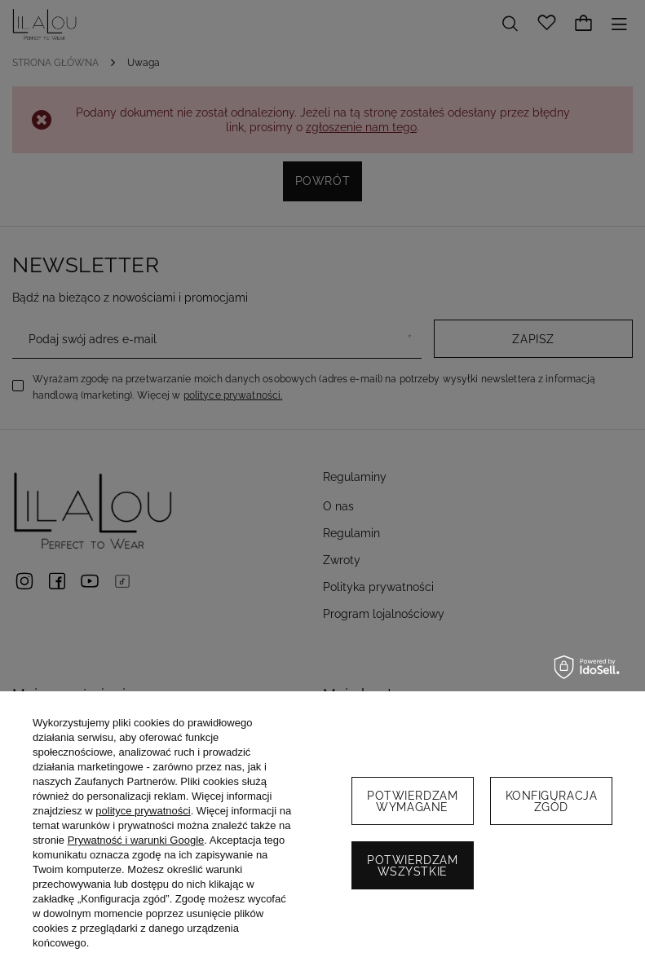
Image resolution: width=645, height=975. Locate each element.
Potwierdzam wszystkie (412, 866)
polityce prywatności (142, 811)
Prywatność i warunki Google (136, 840)
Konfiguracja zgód (552, 801)
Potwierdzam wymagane (412, 801)
